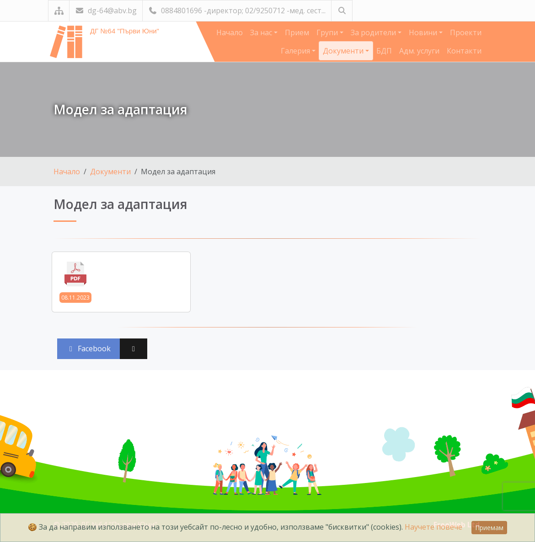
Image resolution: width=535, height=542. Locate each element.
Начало (229, 32)
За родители (374, 32)
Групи (328, 32)
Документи (344, 51)
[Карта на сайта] (58, 10)
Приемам (489, 527)
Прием (297, 32)
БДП (384, 51)
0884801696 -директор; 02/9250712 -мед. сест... (237, 10)
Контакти (464, 51)
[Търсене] (342, 10)
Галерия (296, 51)
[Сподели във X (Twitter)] (133, 348)
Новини (424, 32)
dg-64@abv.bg (106, 10)
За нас (262, 32)
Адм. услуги (419, 51)
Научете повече (433, 527)
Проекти (466, 32)
